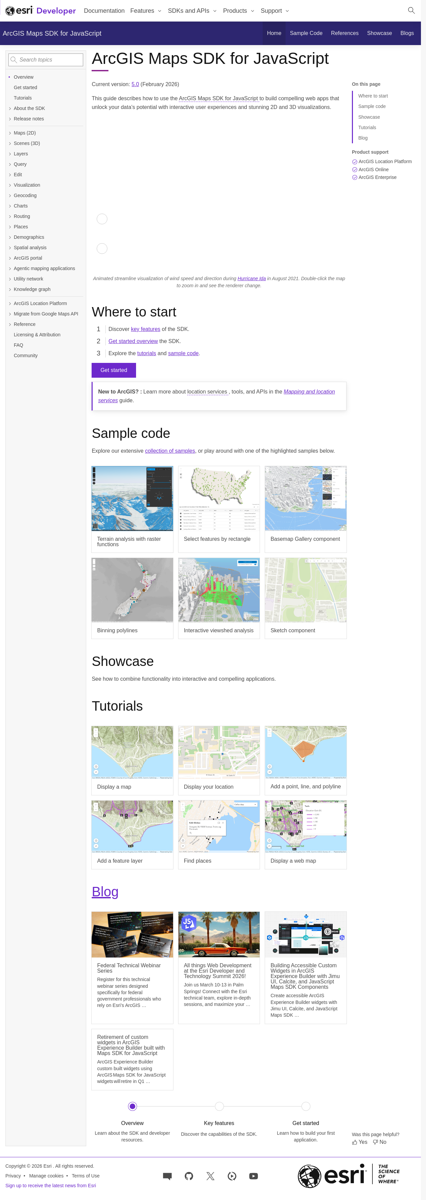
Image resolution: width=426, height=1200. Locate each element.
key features (145, 329)
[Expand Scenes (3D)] (10, 143)
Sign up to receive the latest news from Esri (50, 1185)
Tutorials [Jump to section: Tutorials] (367, 127)
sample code (183, 353)
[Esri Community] (167, 1175)
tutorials (146, 353)
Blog (105, 891)
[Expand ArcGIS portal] (10, 258)
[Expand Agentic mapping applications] (10, 268)
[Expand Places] (10, 227)
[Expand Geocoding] (10, 195)
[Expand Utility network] (10, 279)
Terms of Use (85, 1175)
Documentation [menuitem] (104, 10)
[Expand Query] (10, 164)
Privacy (13, 1175)
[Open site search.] (411, 11)
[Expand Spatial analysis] (10, 247)
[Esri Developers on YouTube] (253, 1175)
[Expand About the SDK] (10, 108)
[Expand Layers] (10, 154)
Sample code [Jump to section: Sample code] (372, 106)
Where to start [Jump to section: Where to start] (373, 96)
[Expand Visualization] (10, 185)
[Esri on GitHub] (189, 1175)
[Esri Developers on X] (210, 1175)
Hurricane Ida (251, 278)
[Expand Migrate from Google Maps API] (10, 314)
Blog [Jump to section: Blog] (363, 138)
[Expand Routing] (10, 216)
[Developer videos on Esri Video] (232, 1175)
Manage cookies (46, 1175)
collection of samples (170, 451)
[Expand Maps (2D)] (10, 133)
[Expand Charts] (10, 206)
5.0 (135, 84)
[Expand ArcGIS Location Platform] (10, 303)
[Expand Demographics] (10, 237)
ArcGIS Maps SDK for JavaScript (52, 33)
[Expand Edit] (10, 175)
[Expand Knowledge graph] (10, 289)
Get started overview (133, 341)
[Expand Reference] (10, 324)
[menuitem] (146, 11)
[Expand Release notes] (10, 119)
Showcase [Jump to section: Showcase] (369, 117)
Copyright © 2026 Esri (29, 1166)
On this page (366, 84)
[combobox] (45, 59)
